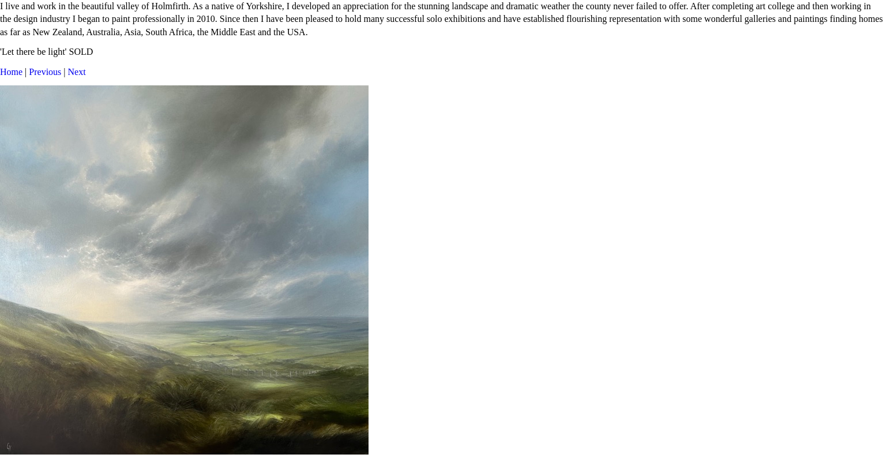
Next (77, 72)
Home (11, 72)
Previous (45, 72)
